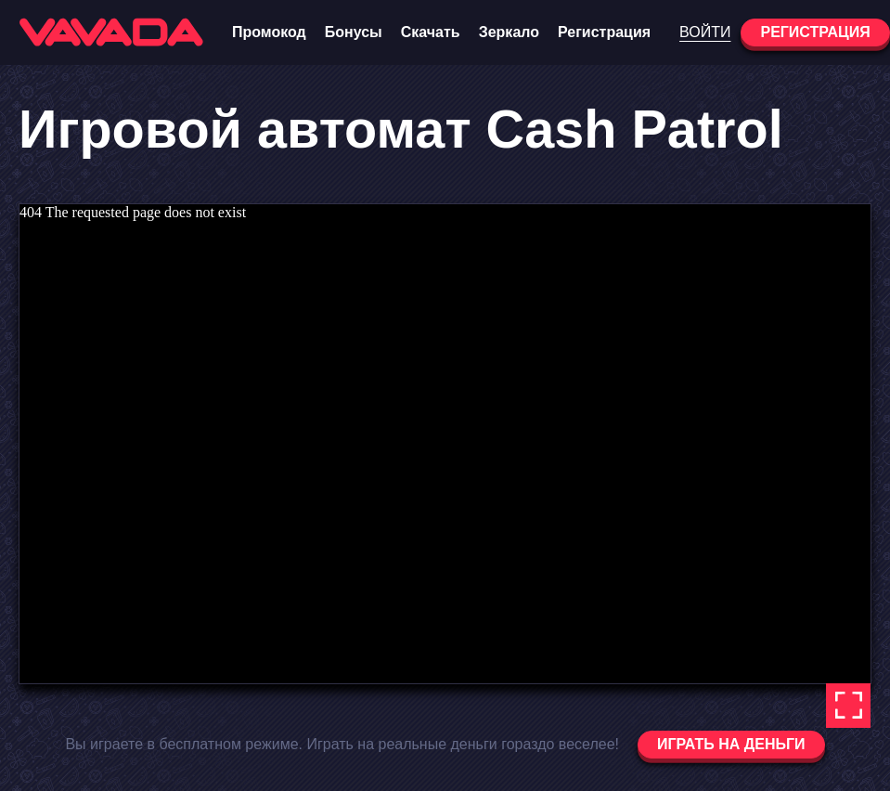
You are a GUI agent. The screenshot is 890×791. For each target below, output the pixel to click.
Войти (704, 32)
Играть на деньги (731, 744)
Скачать (430, 32)
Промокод (269, 32)
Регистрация (604, 32)
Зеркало (509, 32)
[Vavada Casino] (111, 32)
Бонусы (353, 32)
